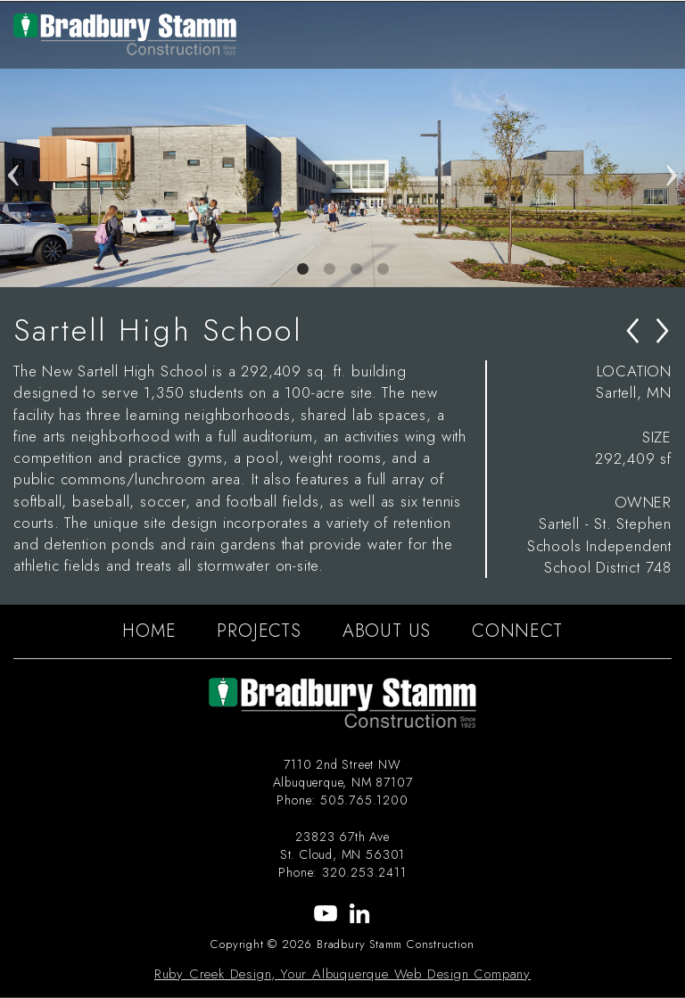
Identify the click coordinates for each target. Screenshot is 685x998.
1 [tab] (302, 269)
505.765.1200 (364, 800)
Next (672, 144)
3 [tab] (356, 269)
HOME (149, 631)
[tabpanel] (342, 144)
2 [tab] (329, 269)
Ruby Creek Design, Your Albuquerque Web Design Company (342, 974)
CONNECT (517, 631)
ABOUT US (386, 631)
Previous (13, 144)
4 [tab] (383, 269)
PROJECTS (259, 631)
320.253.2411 (364, 872)
